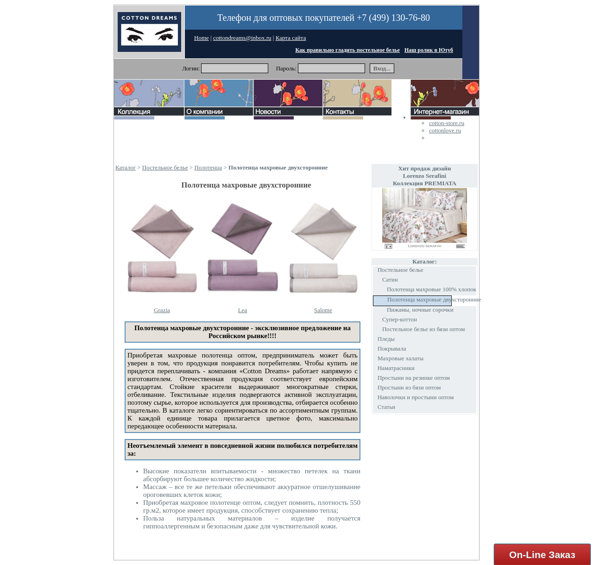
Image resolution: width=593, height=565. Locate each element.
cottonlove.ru (445, 130)
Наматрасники (396, 367)
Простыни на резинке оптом (414, 377)
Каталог (125, 167)
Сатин (390, 279)
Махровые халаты (400, 358)
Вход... (382, 68)
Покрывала (392, 348)
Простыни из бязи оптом (409, 387)
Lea (242, 310)
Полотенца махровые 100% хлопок (431, 289)
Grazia (162, 310)
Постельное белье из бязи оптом (423, 329)
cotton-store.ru (446, 122)
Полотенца (208, 167)
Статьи (386, 406)
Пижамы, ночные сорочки (420, 309)
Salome (323, 310)
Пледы (386, 338)
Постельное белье (165, 167)
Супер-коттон (399, 319)
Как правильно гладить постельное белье (348, 50)
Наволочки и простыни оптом (416, 397)
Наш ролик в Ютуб (428, 50)
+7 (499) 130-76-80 (393, 18)
